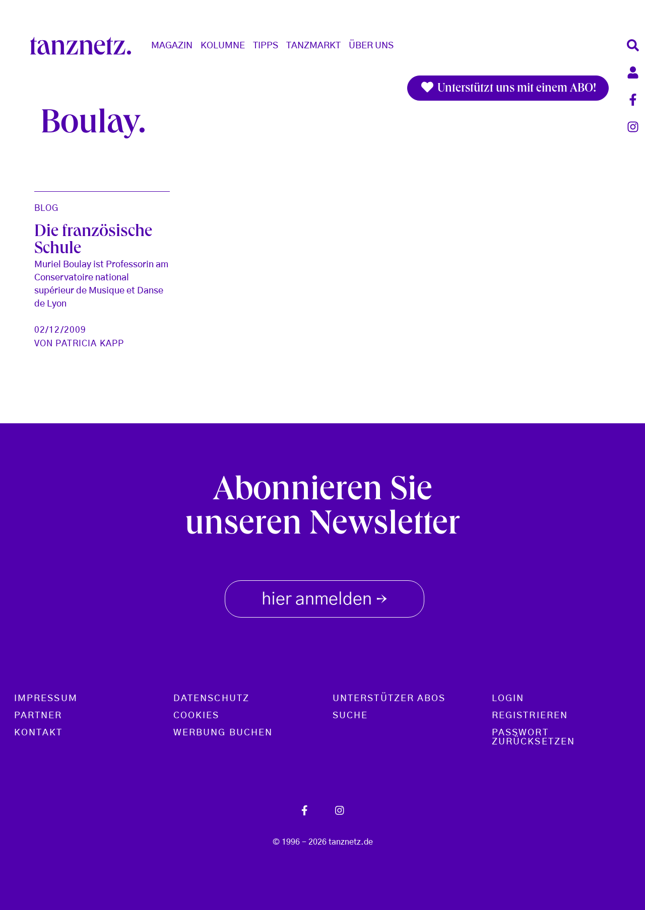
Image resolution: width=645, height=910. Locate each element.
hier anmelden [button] (325, 597)
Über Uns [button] (371, 45)
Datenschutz (211, 698)
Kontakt (38, 732)
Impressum (46, 698)
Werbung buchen (223, 732)
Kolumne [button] (223, 45)
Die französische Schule (93, 241)
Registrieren (530, 715)
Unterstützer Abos (389, 698)
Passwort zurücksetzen (533, 737)
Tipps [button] (265, 45)
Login (508, 698)
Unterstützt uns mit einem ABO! (508, 88)
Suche (350, 715)
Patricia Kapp (89, 343)
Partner (38, 715)
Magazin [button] (171, 45)
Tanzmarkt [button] (313, 45)
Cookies (196, 715)
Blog (46, 208)
